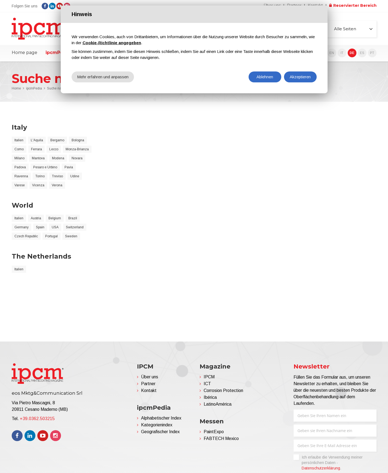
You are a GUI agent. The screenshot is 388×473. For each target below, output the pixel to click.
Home (16, 88)
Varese (19, 185)
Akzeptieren (300, 76)
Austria (36, 218)
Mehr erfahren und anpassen (103, 76)
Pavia (69, 167)
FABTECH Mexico (221, 438)
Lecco (53, 149)
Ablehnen (264, 76)
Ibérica (210, 397)
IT (342, 53)
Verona (57, 185)
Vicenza (38, 185)
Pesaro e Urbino (45, 167)
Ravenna (21, 176)
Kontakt (149, 390)
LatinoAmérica (217, 404)
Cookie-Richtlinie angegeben (112, 42)
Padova (20, 167)
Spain (40, 227)
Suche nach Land (60, 88)
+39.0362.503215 (37, 418)
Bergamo (57, 140)
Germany (21, 227)
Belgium (54, 218)
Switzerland (75, 227)
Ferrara (36, 149)
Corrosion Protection (223, 390)
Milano (19, 158)
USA (55, 227)
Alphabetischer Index (161, 418)
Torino (40, 176)
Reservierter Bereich (355, 5)
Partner (148, 383)
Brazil (72, 218)
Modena (58, 158)
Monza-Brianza (77, 149)
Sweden (71, 236)
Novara (77, 158)
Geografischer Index (160, 431)
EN (331, 53)
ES (362, 53)
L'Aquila (37, 140)
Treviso (57, 176)
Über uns (149, 377)
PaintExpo (214, 431)
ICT (207, 383)
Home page (24, 52)
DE (352, 53)
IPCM (209, 377)
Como (19, 149)
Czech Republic (26, 236)
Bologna (78, 140)
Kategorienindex (156, 425)
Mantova (38, 158)
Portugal (51, 236)
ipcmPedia (58, 52)
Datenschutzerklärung (321, 468)
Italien (18, 140)
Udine (74, 176)
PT (372, 53)
